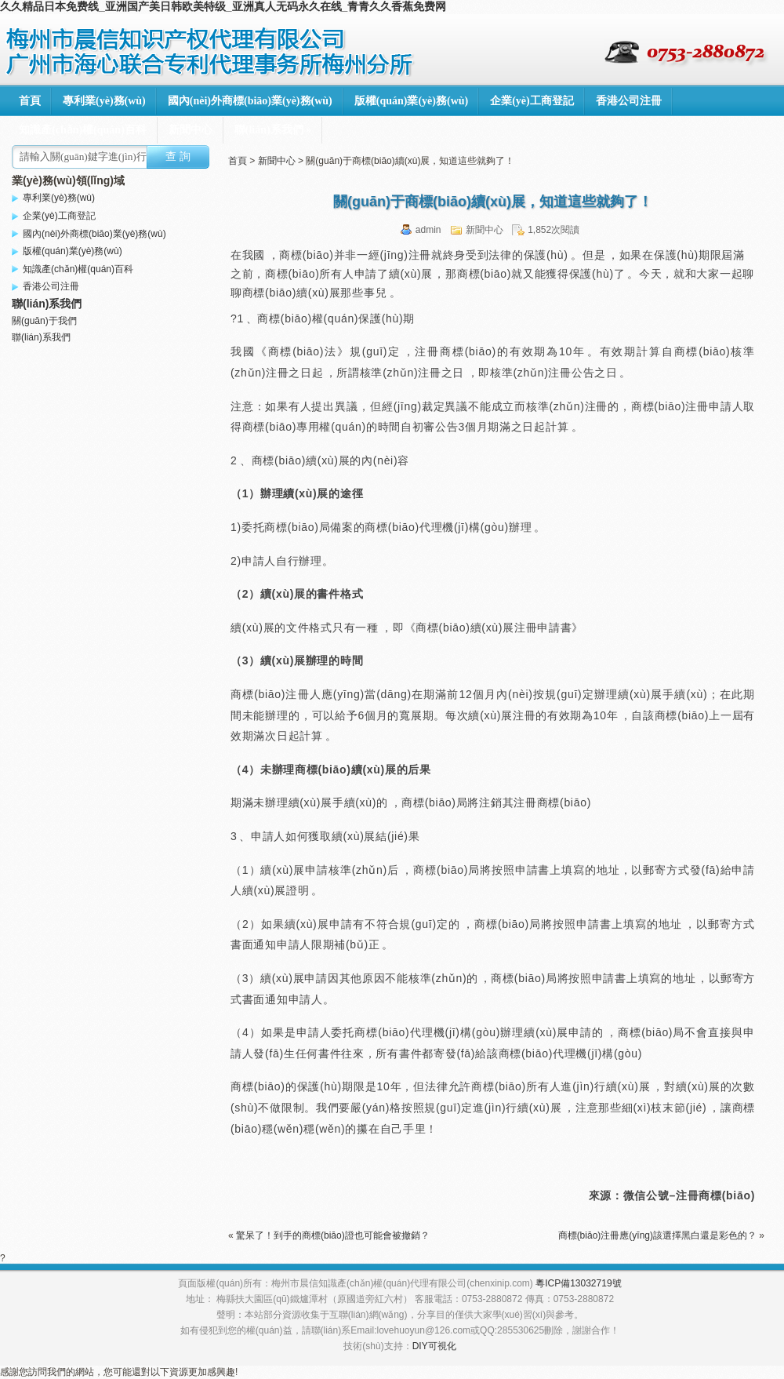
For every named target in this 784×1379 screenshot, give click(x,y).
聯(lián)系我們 (272, 130)
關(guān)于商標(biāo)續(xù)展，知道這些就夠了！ (492, 201)
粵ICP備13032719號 (578, 1283)
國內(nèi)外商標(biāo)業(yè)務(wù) (250, 101)
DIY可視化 (434, 1346)
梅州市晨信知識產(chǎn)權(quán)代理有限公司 (211, 50)
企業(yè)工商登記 (532, 101)
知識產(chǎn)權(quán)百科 (83, 130)
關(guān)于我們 (44, 320)
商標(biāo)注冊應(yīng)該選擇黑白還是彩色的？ (657, 1235)
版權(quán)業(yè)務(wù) (411, 101)
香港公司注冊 (629, 101)
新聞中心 (190, 130)
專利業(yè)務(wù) (104, 101)
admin (428, 229)
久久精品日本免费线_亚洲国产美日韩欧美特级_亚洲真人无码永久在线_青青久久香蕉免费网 (223, 6)
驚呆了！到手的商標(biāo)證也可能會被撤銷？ (333, 1235)
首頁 (30, 101)
